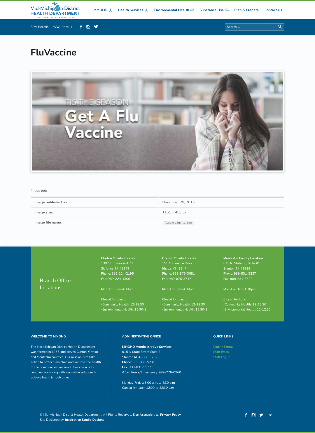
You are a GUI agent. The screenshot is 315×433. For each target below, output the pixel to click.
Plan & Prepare (246, 10)
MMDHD (102, 10)
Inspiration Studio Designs (84, 419)
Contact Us (273, 10)
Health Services (133, 10)
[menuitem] (102, 10)
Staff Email (221, 352)
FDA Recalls (40, 27)
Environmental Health (174, 10)
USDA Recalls (61, 27)
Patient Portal (223, 346)
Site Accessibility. (146, 414)
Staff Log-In (221, 357)
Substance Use (214, 10)
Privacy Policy (170, 414)
